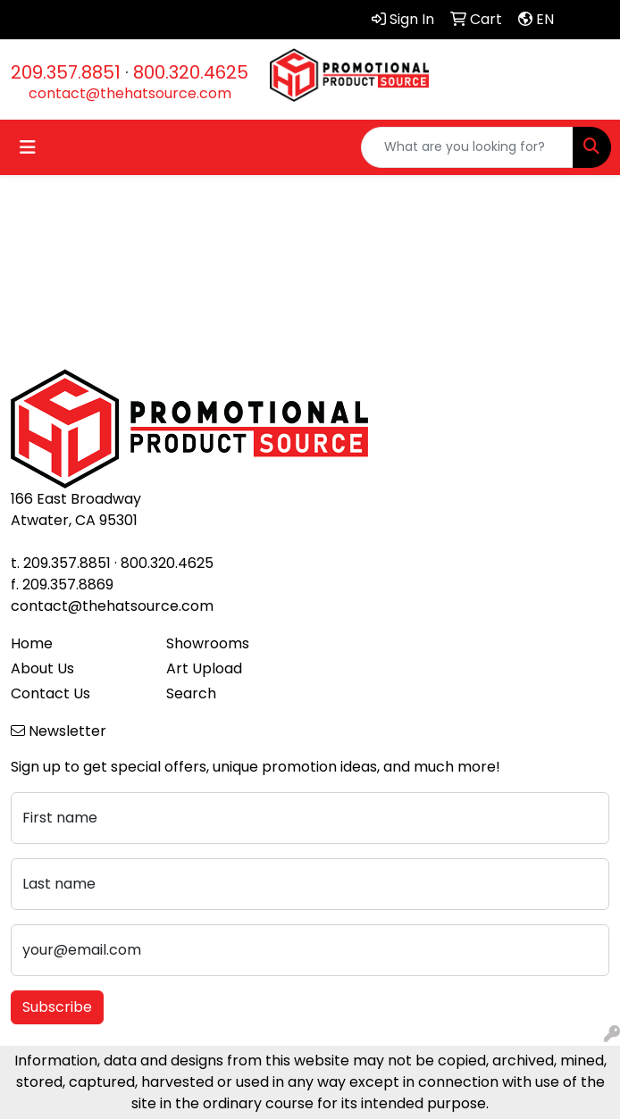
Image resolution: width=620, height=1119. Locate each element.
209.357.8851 (66, 72)
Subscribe (57, 1007)
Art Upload (204, 668)
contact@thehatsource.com (130, 93)
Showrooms (207, 643)
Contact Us (50, 693)
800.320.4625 (190, 72)
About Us (42, 668)
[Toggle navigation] (27, 147)
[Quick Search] (467, 147)
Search (191, 693)
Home (32, 643)
